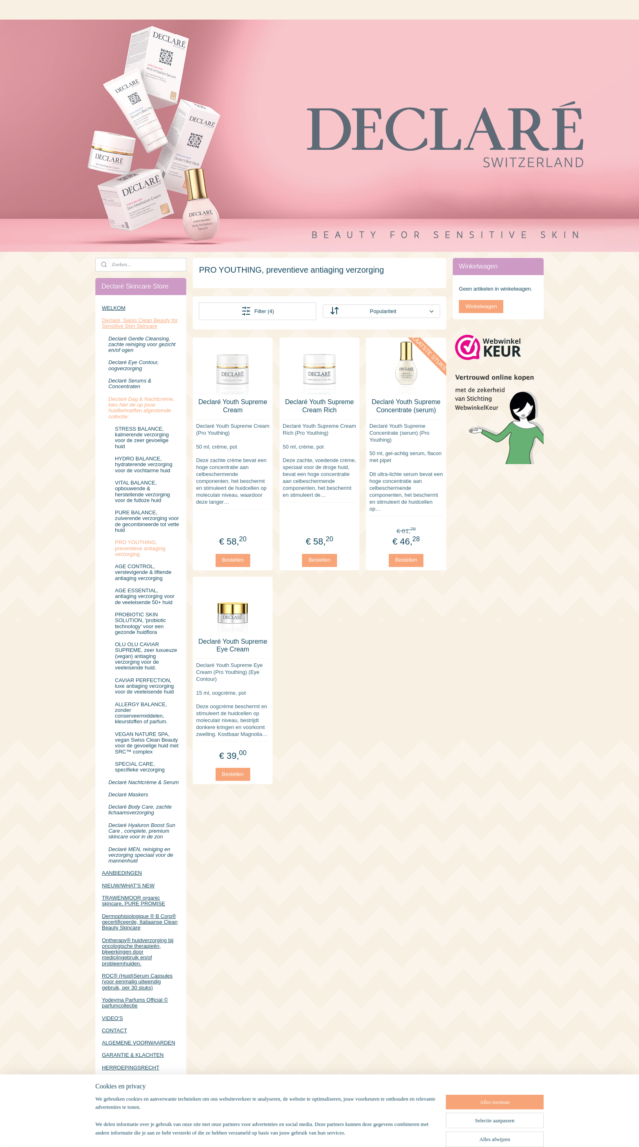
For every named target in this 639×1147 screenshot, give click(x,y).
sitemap (304, 1131)
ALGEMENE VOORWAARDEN (138, 1043)
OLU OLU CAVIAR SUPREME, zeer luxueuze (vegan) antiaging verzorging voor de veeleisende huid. (146, 656)
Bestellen (233, 560)
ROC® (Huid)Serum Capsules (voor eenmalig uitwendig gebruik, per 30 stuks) (137, 982)
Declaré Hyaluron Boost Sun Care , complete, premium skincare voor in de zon (141, 831)
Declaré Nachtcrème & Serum (143, 782)
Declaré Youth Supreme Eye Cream (232, 645)
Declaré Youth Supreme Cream (232, 405)
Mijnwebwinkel (408, 1131)
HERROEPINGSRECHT (130, 1068)
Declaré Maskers (128, 794)
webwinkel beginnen (345, 1131)
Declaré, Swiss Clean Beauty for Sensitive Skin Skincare (140, 323)
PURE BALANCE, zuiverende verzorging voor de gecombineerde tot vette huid (147, 521)
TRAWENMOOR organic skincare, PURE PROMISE (133, 901)
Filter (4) (257, 311)
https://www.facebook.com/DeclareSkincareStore (140, 1106)
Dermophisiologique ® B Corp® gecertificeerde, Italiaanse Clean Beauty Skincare (140, 922)
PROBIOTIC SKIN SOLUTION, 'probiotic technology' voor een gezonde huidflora (140, 623)
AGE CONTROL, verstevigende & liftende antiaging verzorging (143, 572)
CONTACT (114, 1030)
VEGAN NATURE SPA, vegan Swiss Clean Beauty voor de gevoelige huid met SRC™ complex (146, 743)
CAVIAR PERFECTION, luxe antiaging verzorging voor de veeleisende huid (144, 686)
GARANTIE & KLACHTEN (133, 1055)
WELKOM (114, 308)
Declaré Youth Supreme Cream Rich (319, 405)
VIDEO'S (112, 1018)
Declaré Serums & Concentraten (129, 383)
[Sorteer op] (381, 311)
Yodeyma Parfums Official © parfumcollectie (135, 1003)
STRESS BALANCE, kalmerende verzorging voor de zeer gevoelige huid (142, 437)
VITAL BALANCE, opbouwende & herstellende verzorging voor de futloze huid (142, 491)
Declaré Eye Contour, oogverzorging (133, 365)
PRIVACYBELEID (122, 1080)
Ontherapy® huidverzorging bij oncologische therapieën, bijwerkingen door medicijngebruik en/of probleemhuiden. (138, 952)
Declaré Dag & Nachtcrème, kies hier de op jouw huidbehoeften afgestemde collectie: (141, 408)
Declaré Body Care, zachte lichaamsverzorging (140, 810)
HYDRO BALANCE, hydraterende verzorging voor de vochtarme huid (143, 464)
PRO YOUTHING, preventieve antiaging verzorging (140, 548)
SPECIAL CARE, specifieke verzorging (140, 767)
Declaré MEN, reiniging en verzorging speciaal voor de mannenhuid (140, 855)
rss (318, 1131)
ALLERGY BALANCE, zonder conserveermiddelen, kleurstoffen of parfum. (141, 713)
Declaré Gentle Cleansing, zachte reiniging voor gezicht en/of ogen (142, 344)
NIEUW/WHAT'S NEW (128, 885)
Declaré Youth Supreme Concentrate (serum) (406, 405)
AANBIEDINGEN (122, 873)
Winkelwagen (481, 306)
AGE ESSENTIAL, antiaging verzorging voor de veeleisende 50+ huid (144, 596)
